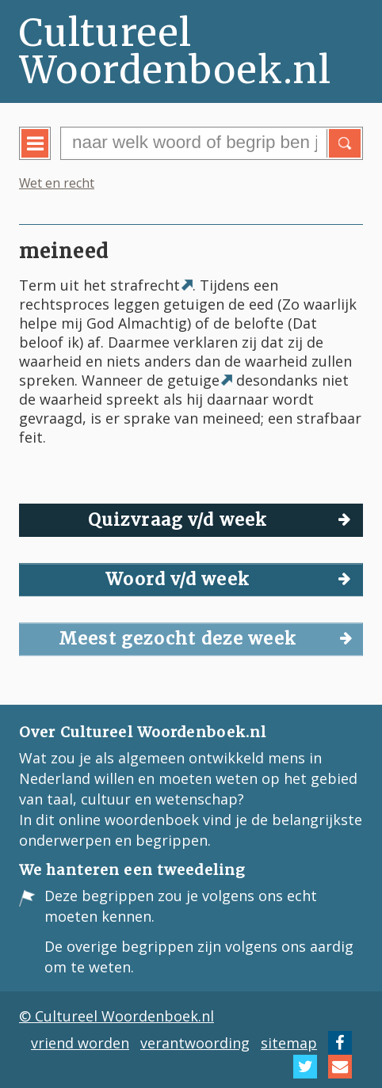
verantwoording (195, 1042)
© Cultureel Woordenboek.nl (116, 1015)
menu (46, 155)
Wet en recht (56, 183)
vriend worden (80, 1042)
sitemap (289, 1042)
